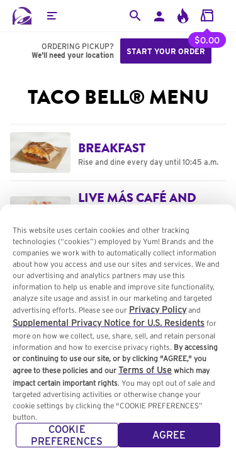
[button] (51, 15)
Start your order (165, 51)
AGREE (169, 439)
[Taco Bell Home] (22, 16)
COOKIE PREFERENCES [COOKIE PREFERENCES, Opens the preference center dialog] (67, 440)
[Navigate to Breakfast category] (118, 152)
